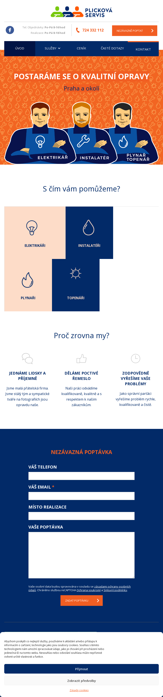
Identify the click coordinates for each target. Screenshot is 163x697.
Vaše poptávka (45, 474)
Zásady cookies (79, 690)
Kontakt (143, 49)
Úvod (19, 48)
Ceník (81, 48)
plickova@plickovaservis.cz (134, 630)
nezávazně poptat (130, 31)
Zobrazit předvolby (81, 680)
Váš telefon (42, 414)
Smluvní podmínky (115, 538)
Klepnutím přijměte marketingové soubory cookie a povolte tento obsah (50, 612)
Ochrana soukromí (89, 538)
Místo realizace (47, 454)
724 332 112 (93, 30)
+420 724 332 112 (126, 619)
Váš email (41, 434)
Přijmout (81, 669)
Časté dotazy (112, 48)
